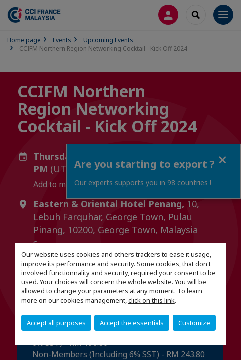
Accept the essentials (132, 323)
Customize (194, 323)
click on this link (151, 300)
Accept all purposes (56, 323)
